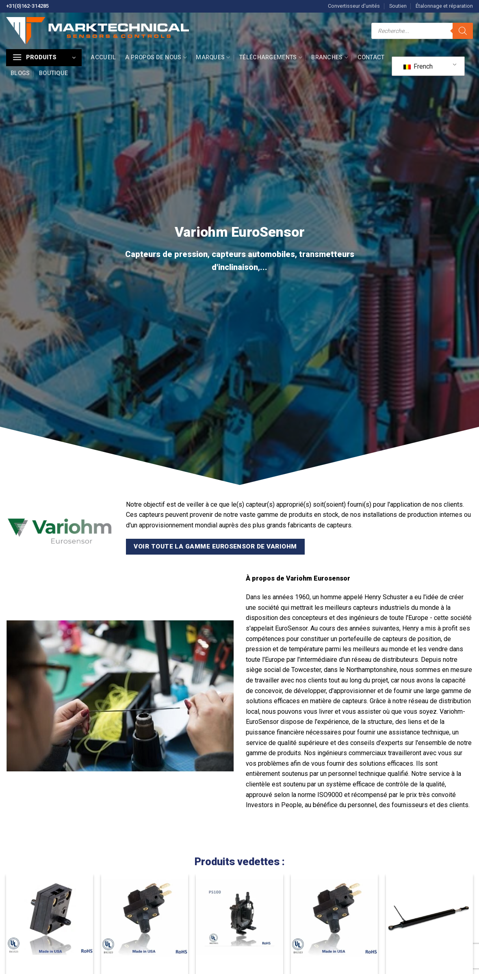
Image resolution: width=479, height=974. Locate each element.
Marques (213, 57)
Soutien (398, 6)
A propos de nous (156, 57)
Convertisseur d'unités (354, 6)
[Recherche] (463, 31)
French (418, 66)
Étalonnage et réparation (444, 6)
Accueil (103, 57)
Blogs (20, 73)
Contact (371, 57)
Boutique (53, 73)
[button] (44, 57)
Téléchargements (270, 57)
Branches (329, 57)
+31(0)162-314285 (27, 6)
